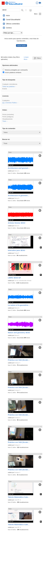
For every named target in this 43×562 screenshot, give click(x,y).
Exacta (4, 89)
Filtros (37, 58)
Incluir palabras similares (12, 72)
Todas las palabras (8, 86)
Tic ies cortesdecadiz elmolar (22, 280)
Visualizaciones (7, 119)
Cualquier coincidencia (9, 84)
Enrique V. (17, 362)
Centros (9, 28)
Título (4, 121)
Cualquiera (5, 100)
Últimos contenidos (13, 24)
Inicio (8, 15)
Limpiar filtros (26, 58)
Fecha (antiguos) (7, 117)
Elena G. (17, 171)
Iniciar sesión (21, 45)
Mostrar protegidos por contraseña (15, 70)
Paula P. (16, 253)
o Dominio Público (9, 103)
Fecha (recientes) (8, 114)
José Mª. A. (17, 500)
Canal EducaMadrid (13, 19)
